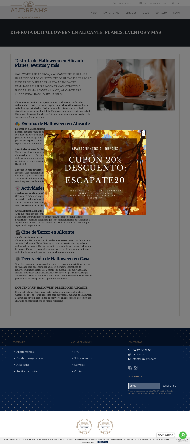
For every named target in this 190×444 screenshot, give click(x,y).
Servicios (79, 364)
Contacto (79, 371)
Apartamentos (25, 351)
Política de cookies (27, 371)
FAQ (76, 351)
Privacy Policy (136, 393)
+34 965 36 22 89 (139, 350)
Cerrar (103, 442)
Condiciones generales (29, 358)
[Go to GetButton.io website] (183, 441)
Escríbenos (136, 354)
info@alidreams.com (142, 359)
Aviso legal (22, 364)
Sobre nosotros (83, 358)
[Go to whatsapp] (183, 435)
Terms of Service (156, 393)
